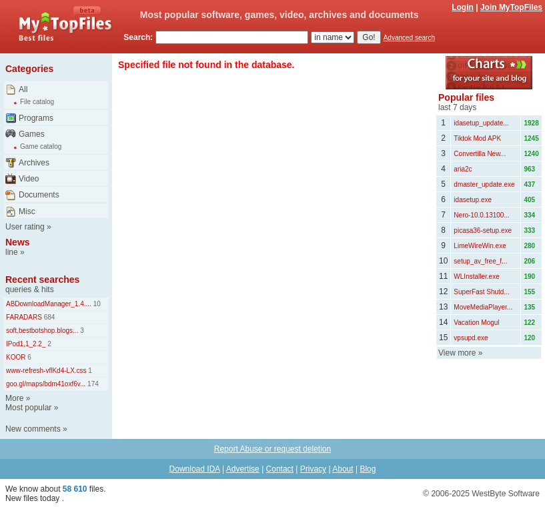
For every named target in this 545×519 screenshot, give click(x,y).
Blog (368, 469)
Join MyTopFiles (511, 7)
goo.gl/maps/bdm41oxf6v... (45, 384)
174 (91, 384)
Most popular (28, 407)
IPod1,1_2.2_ (26, 344)
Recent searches (42, 279)
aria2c (463, 169)
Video (29, 178)
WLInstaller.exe (476, 276)
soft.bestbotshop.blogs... (42, 330)
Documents (39, 194)
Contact (280, 469)
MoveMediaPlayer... (483, 307)
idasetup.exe (473, 199)
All (23, 89)
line (11, 252)
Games (32, 134)
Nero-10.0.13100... (481, 215)
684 (48, 317)
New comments (33, 429)
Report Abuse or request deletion (272, 449)
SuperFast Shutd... (481, 292)
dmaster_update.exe (484, 184)
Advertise (242, 469)
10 (96, 304)
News (17, 242)
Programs (36, 118)
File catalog (37, 101)
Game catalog (40, 146)
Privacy (313, 469)
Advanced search (409, 37)
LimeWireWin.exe (480, 245)
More (14, 398)
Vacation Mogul (476, 322)
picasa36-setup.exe (483, 230)
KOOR (15, 357)
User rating (25, 226)
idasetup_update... (481, 123)
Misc (27, 211)
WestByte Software (506, 493)
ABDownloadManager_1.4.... (48, 304)
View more (457, 353)
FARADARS (24, 317)
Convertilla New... (480, 153)
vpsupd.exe (471, 338)
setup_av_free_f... (480, 261)
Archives (34, 162)
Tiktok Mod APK (477, 138)
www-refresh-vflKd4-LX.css (46, 370)
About (342, 469)
